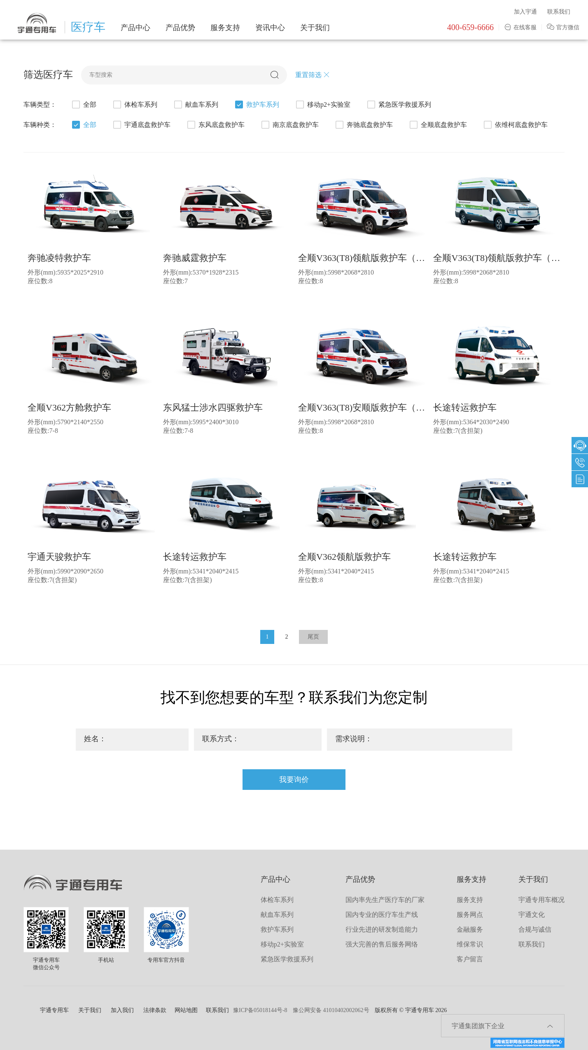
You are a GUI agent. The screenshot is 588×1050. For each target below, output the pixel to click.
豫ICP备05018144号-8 (260, 1010)
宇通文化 (531, 914)
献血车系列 (195, 105)
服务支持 (225, 27)
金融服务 (470, 929)
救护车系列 (256, 105)
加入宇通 (525, 12)
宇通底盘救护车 (141, 126)
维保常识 (470, 944)
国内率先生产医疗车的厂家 (385, 899)
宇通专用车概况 (541, 899)
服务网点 (470, 914)
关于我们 (315, 27)
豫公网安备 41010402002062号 (331, 1010)
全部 (83, 105)
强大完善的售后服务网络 (381, 944)
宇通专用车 (54, 1010)
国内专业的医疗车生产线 (381, 914)
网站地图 (186, 1010)
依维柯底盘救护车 (515, 126)
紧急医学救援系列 (398, 105)
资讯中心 (270, 27)
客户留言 (470, 959)
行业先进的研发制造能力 (381, 929)
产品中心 (135, 27)
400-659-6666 (470, 27)
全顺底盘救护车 (437, 126)
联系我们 (558, 12)
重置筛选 (312, 74)
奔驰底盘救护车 (363, 126)
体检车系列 (134, 105)
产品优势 (180, 27)
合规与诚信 (534, 929)
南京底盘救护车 (289, 126)
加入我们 (122, 1010)
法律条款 (154, 1010)
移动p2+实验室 (322, 105)
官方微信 (563, 27)
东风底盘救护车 (215, 126)
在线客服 (520, 27)
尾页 (313, 637)
